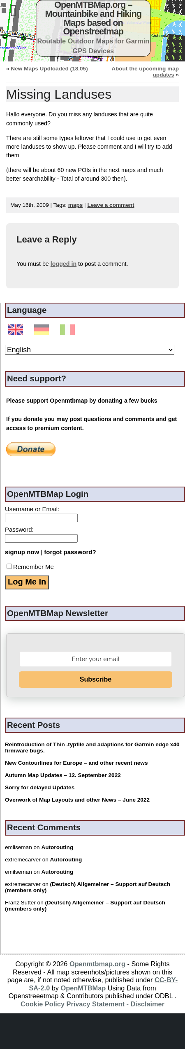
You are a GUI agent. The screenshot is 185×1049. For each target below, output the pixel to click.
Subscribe (95, 679)
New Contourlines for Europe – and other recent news (76, 763)
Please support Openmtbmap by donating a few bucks (81, 400)
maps (75, 205)
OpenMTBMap (83, 988)
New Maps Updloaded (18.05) (49, 69)
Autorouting (57, 847)
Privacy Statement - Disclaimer (115, 1004)
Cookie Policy (43, 1004)
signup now (22, 551)
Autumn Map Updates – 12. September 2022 (63, 775)
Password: (19, 529)
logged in (63, 264)
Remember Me (30, 566)
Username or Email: (32, 508)
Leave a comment (110, 205)
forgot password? (70, 551)
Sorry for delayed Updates (39, 787)
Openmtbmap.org (97, 963)
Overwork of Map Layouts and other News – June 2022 (77, 800)
